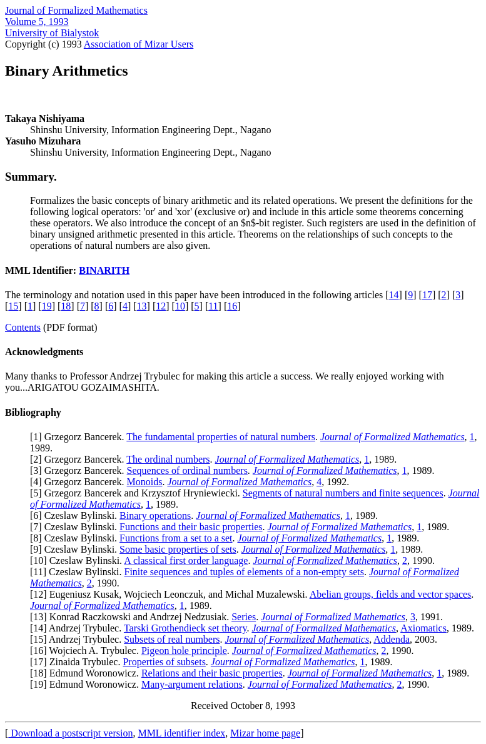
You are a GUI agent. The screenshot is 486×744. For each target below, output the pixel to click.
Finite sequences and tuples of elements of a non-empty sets (244, 571)
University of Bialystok (52, 33)
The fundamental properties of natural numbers (220, 436)
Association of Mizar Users (139, 44)
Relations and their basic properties (212, 673)
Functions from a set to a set (175, 538)
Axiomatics (423, 628)
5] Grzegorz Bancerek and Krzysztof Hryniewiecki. (138, 493)
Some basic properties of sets (177, 549)
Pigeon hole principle (184, 650)
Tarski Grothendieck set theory (185, 628)
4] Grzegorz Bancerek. (79, 481)
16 (232, 306)
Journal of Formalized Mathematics (76, 10)
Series (243, 616)
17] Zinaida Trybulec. (78, 661)
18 (66, 306)
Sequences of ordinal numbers (187, 470)
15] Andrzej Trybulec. (78, 639)
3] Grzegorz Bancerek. (79, 470)
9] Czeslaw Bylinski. (76, 549)
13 (142, 306)
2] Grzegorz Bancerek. (79, 459)
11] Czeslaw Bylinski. (78, 571)
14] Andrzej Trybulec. (78, 628)
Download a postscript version (70, 733)
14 (394, 294)
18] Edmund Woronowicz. (87, 673)
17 (427, 294)
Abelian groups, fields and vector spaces (391, 594)
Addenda (391, 639)
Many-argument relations (192, 684)
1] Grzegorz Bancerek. (79, 436)
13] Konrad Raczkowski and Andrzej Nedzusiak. (132, 616)
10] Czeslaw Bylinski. (78, 560)
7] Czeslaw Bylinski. (76, 526)
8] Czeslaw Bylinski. (76, 538)
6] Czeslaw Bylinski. (76, 515)
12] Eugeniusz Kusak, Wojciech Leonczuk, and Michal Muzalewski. (171, 594)
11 (213, 306)
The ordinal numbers (168, 459)
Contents (23, 327)
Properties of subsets (164, 661)
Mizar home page (265, 733)
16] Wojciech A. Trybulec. (87, 650)
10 (180, 306)
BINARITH (104, 270)
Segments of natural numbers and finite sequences (343, 493)
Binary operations (155, 515)
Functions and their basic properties (190, 526)
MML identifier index (181, 733)
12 (161, 306)
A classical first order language (186, 560)
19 (47, 306)
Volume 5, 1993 (36, 21)
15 (13, 306)
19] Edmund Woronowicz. (87, 684)
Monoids (145, 481)
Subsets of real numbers (172, 639)
